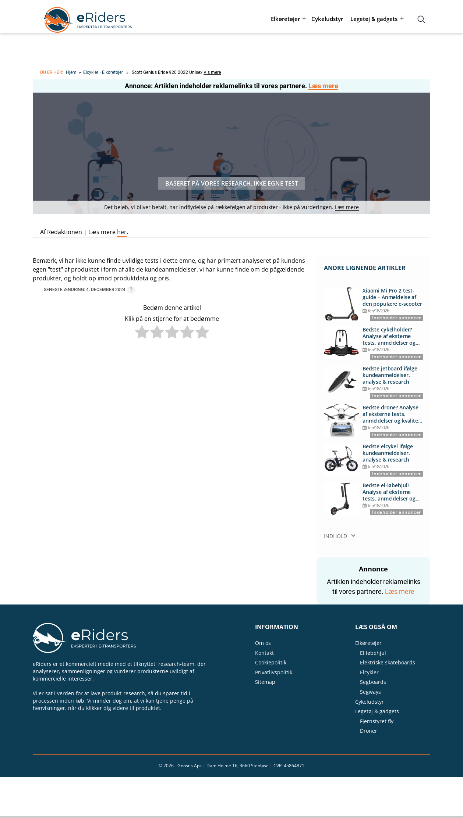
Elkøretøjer (285, 18)
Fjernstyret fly (376, 721)
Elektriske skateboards (387, 662)
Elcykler (90, 72)
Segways (370, 691)
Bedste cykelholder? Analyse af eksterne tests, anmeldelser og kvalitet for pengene (389, 336)
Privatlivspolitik (273, 672)
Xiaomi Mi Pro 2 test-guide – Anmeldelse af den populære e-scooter (392, 297)
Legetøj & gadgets (373, 18)
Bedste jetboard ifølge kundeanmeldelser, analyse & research (390, 375)
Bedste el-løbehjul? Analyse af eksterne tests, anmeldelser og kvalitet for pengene (389, 492)
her (122, 232)
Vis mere (212, 72)
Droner (368, 730)
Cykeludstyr (327, 18)
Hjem (71, 72)
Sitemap (265, 681)
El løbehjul (373, 652)
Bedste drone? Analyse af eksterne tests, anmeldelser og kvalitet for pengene (391, 414)
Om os (263, 642)
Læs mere (323, 86)
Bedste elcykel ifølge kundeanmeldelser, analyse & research (388, 453)
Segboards (373, 681)
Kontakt (264, 652)
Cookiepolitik (270, 662)
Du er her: (51, 72)
